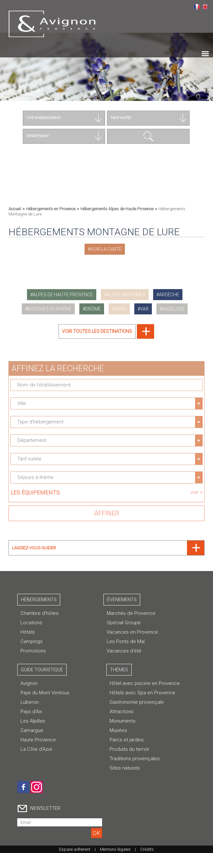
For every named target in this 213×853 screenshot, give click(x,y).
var (144, 308)
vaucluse (173, 308)
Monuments (123, 721)
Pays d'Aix (31, 711)
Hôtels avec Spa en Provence (142, 693)
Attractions (122, 711)
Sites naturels (125, 768)
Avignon (29, 683)
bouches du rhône (50, 308)
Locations (31, 623)
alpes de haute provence (63, 294)
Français (196, 7)
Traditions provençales (135, 759)
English (205, 7)
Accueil (14, 208)
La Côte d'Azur (36, 749)
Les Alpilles (32, 721)
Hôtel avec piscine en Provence (145, 683)
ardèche (169, 294)
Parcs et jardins (127, 740)
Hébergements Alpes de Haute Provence (116, 208)
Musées (118, 730)
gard (120, 308)
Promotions (33, 651)
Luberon (29, 702)
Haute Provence (38, 740)
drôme (93, 308)
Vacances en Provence (132, 632)
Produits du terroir (129, 749)
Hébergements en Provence (50, 208)
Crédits (147, 849)
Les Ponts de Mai (126, 641)
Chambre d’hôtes (39, 613)
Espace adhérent (74, 849)
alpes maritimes (126, 294)
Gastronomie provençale (137, 702)
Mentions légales (115, 849)
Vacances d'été (124, 651)
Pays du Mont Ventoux (44, 693)
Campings (31, 641)
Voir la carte (106, 249)
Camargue (31, 730)
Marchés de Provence (131, 613)
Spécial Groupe (124, 623)
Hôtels (27, 632)
